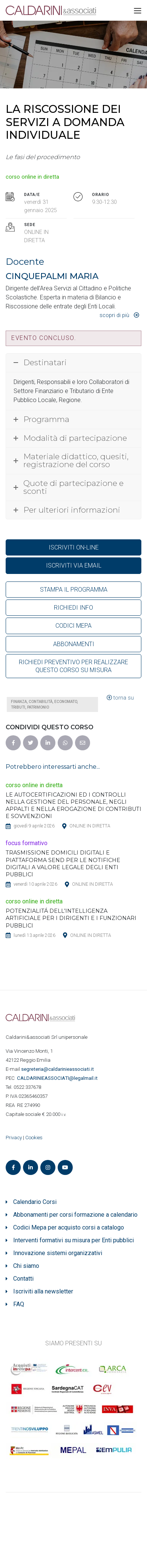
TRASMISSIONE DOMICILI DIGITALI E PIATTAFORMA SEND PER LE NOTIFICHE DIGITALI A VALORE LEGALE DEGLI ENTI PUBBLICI (63, 863)
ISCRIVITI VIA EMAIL (73, 565)
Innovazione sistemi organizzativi (57, 1253)
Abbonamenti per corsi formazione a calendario (75, 1214)
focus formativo (26, 843)
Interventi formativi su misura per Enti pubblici (73, 1240)
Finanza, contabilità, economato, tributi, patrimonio (44, 704)
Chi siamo (26, 1265)
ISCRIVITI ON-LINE (74, 547)
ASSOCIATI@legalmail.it (58, 1078)
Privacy (14, 1137)
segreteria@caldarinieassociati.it (58, 1069)
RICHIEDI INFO (73, 607)
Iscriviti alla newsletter (43, 1291)
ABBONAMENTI (73, 644)
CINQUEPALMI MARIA (52, 276)
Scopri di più (114, 315)
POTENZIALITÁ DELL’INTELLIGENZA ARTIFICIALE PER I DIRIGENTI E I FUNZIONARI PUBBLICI (71, 918)
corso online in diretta (32, 177)
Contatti (23, 1278)
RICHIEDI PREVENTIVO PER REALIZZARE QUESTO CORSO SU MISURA (73, 666)
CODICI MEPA (73, 625)
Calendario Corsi (35, 1201)
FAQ (18, 1304)
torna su (120, 698)
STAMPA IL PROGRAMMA (73, 589)
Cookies (34, 1137)
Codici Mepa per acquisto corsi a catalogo (68, 1227)
